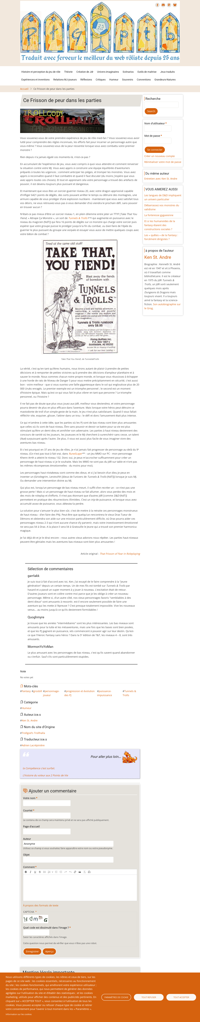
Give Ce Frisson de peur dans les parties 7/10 (37, 674)
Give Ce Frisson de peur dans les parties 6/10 (34, 674)
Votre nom (29, 798)
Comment (29, 867)
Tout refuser (149, 997)
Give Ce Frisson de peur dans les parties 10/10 (43, 674)
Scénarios (128, 71)
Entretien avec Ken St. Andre (160, 178)
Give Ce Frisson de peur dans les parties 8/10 (39, 674)
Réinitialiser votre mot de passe (162, 162)
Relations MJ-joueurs (65, 79)
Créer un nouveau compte (159, 156)
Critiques (101, 79)
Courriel (27, 810)
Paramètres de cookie (116, 997)
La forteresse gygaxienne (158, 215)
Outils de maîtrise (147, 71)
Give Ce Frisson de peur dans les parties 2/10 (26, 674)
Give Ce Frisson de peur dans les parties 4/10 (30, 674)
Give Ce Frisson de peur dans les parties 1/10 (23, 674)
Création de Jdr (84, 71)
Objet (26, 854)
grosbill (37, 691)
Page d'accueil (31, 826)
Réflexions (86, 79)
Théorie (68, 71)
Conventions (144, 79)
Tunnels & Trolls (77, 218)
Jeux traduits (167, 71)
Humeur (113, 79)
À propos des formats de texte (40, 905)
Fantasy (26, 691)
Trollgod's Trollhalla (33, 733)
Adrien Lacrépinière (33, 745)
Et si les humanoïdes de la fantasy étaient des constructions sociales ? (159, 225)
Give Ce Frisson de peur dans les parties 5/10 (32, 674)
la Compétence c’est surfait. (39, 768)
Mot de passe (152, 135)
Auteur (27, 839)
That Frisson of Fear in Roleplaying (120, 553)
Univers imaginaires (108, 71)
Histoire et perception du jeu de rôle (40, 71)
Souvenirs (127, 79)
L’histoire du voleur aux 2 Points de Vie (45, 775)
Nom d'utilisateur (154, 123)
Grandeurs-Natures (165, 79)
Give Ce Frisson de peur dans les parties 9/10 (41, 674)
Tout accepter (181, 997)
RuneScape (75, 453)
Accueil (24, 88)
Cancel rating (21, 674)
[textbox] (80, 888)
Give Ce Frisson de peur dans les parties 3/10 (28, 674)
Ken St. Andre (30, 720)
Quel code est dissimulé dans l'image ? (46, 927)
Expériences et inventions (35, 79)
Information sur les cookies (19, 1014)
